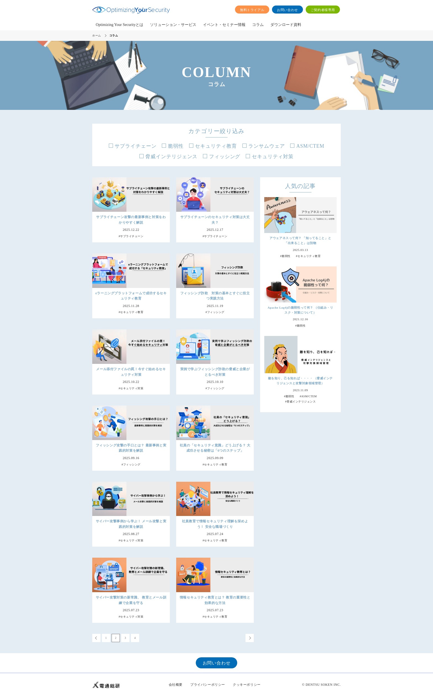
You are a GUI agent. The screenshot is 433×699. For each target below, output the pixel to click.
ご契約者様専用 (323, 10)
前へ (96, 638)
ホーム (96, 35)
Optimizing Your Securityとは (119, 25)
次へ (249, 638)
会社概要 (176, 685)
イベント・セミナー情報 (224, 25)
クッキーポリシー (247, 685)
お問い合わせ (287, 10)
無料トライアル (252, 10)
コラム (258, 25)
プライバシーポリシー (207, 685)
